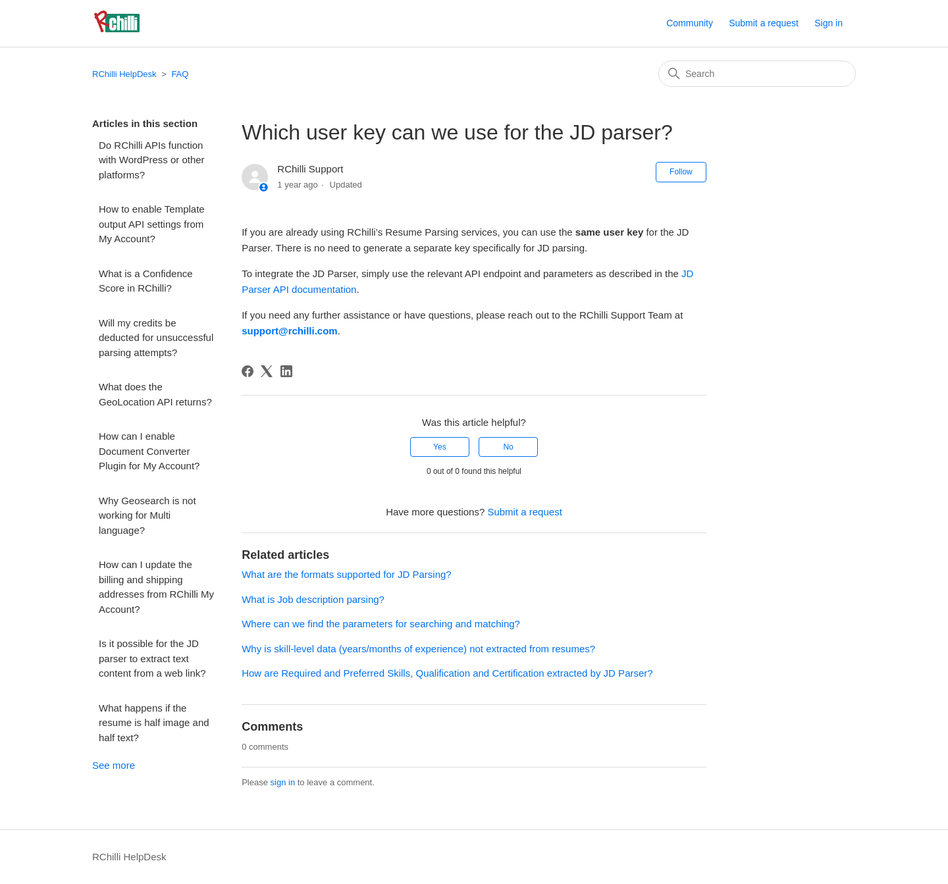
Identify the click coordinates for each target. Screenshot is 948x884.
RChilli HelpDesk (124, 74)
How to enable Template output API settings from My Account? (152, 223)
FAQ (179, 74)
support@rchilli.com (289, 330)
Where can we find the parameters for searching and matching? (381, 623)
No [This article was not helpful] (508, 447)
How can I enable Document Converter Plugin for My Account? (149, 450)
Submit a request (764, 23)
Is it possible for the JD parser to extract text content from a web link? (152, 658)
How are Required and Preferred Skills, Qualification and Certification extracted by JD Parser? (447, 673)
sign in (283, 782)
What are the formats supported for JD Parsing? (346, 574)
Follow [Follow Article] (681, 171)
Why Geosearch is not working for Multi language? (147, 515)
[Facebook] (247, 371)
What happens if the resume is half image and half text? (154, 722)
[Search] (757, 74)
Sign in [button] (828, 23)
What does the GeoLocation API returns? (155, 394)
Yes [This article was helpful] (439, 447)
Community (689, 23)
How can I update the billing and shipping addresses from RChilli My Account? (156, 587)
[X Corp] (267, 371)
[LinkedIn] (286, 371)
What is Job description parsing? (313, 599)
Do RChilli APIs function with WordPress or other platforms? (152, 160)
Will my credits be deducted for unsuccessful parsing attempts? (156, 337)
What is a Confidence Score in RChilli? (146, 281)
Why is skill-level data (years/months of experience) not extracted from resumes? (418, 648)
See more (113, 765)
